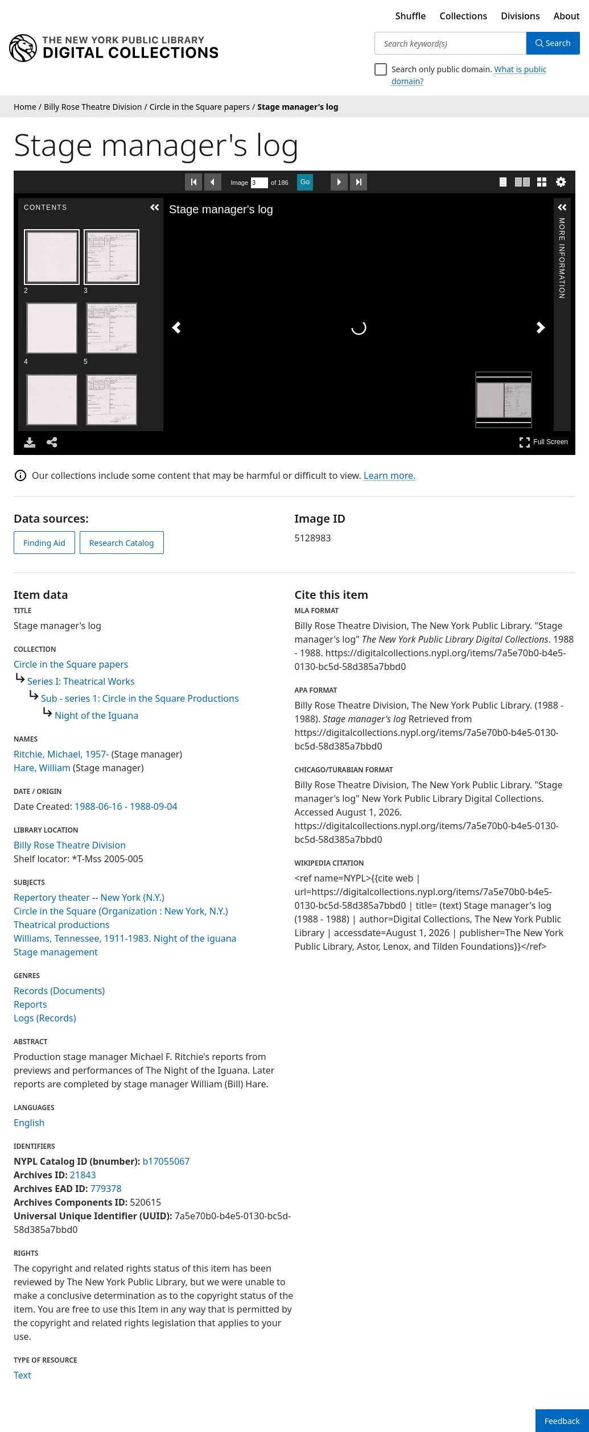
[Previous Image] (176, 327)
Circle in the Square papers (71, 664)
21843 (83, 1175)
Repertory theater (52, 897)
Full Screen (543, 442)
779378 (106, 1188)
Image (240, 182)
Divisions (520, 16)
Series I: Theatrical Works (81, 681)
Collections (464, 16)
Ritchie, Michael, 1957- (61, 754)
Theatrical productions (62, 924)
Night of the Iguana (96, 715)
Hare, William (42, 767)
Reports (30, 1004)
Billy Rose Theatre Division (70, 845)
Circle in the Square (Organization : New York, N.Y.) (121, 911)
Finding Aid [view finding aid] (44, 542)
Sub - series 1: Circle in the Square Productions (140, 698)
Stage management (56, 952)
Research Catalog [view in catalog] (121, 542)
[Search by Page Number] (259, 182)
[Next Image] (540, 327)
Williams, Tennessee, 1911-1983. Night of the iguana (125, 938)
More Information (562, 222)
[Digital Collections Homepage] (113, 48)
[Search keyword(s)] (450, 43)
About (567, 16)
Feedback (562, 1421)
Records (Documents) (59, 990)
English (29, 1122)
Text (22, 1375)
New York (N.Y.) (132, 897)
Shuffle (411, 16)
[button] (154, 207)
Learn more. (389, 475)
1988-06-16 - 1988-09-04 (126, 806)
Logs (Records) (45, 1018)
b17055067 (166, 1161)
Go (305, 182)
